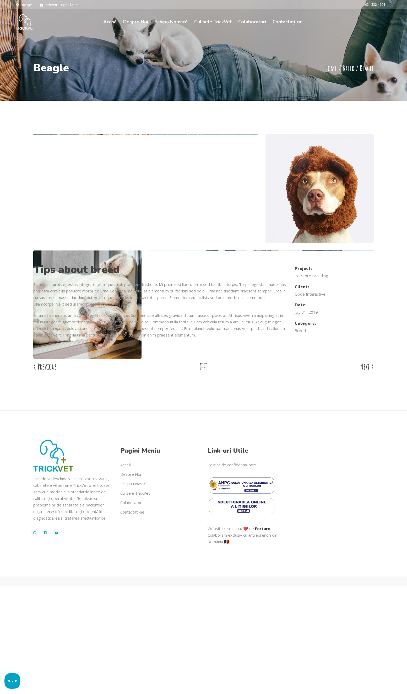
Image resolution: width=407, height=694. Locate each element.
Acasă (125, 573)
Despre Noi (130, 582)
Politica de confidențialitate (232, 573)
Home (331, 68)
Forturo (262, 636)
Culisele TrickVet (135, 601)
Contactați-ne (132, 620)
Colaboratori (131, 610)
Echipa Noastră (134, 592)
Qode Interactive (310, 402)
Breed (348, 68)
